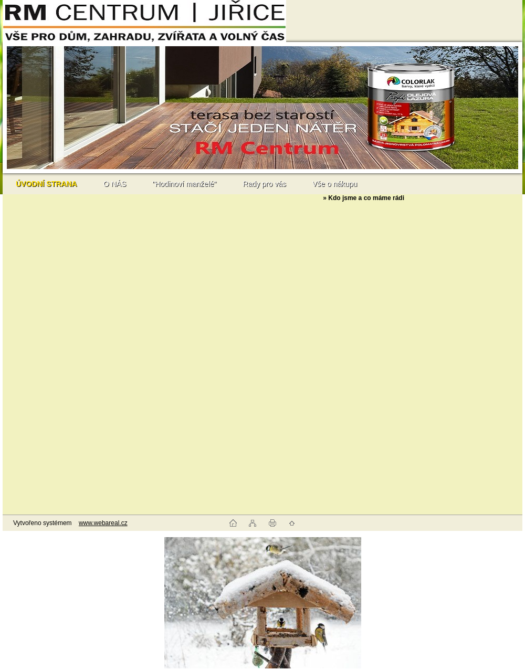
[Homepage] (46, 183)
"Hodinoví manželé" (184, 184)
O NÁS (115, 184)
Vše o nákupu (335, 184)
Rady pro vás (264, 184)
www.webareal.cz (103, 523)
